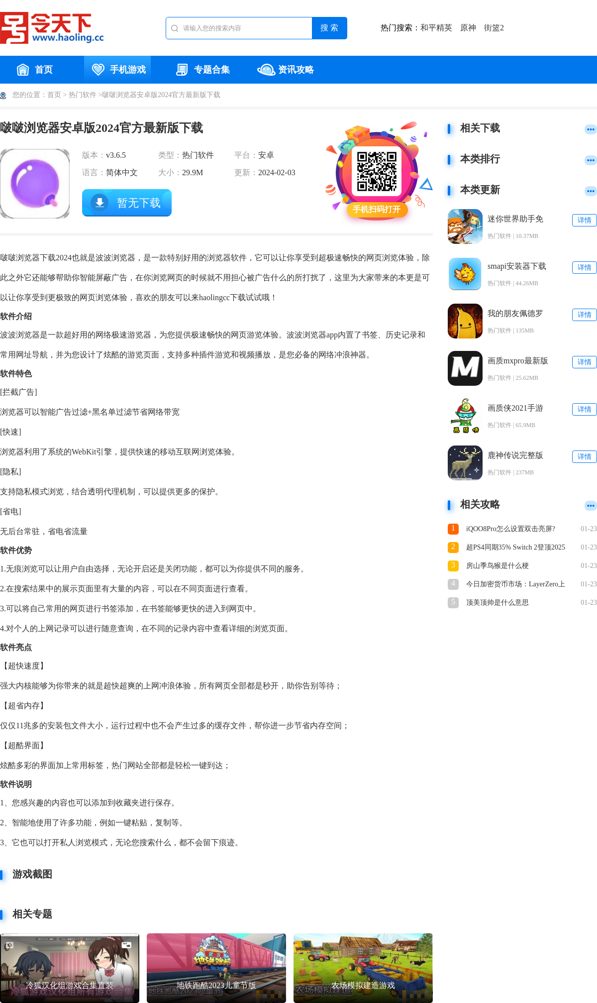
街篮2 (494, 27)
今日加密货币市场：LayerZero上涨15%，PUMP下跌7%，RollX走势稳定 (516, 585)
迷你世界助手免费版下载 (515, 219)
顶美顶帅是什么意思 (497, 602)
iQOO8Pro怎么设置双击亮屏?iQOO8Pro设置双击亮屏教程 (510, 530)
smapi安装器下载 (517, 266)
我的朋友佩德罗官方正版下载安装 (515, 314)
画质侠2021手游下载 (515, 408)
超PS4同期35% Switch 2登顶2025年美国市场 (515, 548)
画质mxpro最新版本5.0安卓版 (518, 361)
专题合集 (201, 70)
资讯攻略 (285, 70)
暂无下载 (139, 203)
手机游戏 (117, 70)
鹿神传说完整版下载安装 (515, 455)
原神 (468, 27)
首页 (33, 70)
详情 (585, 220)
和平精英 (436, 27)
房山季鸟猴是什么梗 (497, 565)
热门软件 (83, 95)
